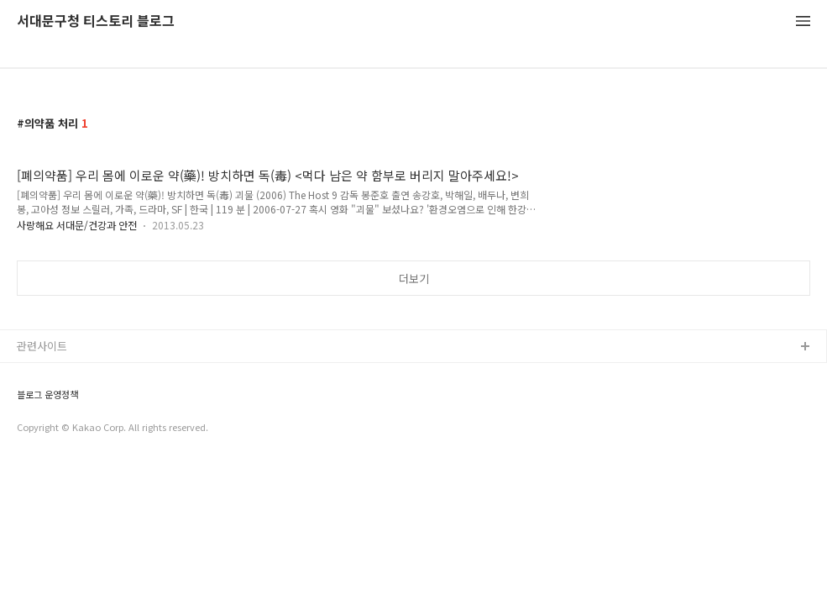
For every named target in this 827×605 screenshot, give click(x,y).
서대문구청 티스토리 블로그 (96, 21)
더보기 (414, 279)
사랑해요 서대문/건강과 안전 (77, 225)
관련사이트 (42, 346)
